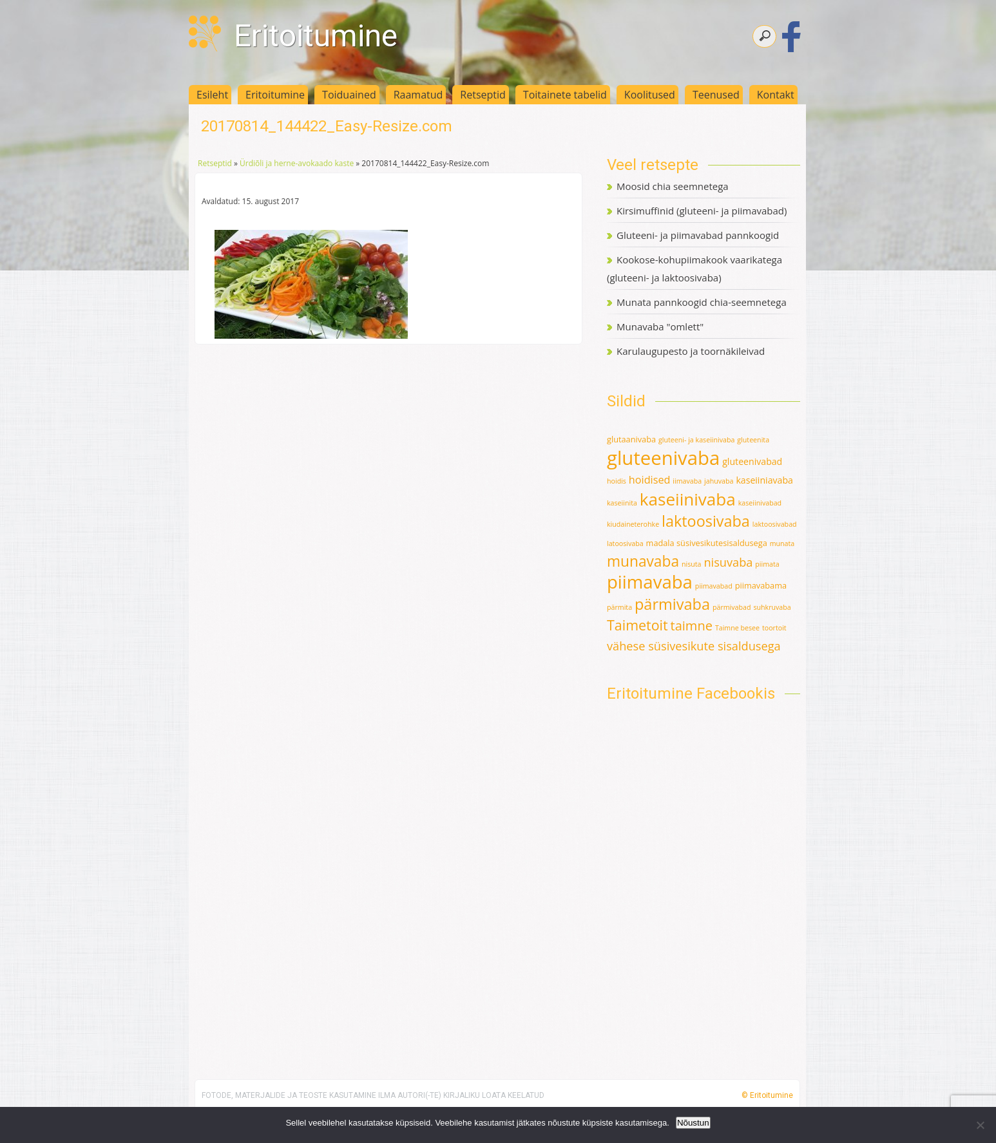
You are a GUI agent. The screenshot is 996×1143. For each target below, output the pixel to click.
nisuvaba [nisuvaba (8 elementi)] (728, 562)
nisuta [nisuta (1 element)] (692, 564)
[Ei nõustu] (979, 1125)
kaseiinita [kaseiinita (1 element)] (622, 502)
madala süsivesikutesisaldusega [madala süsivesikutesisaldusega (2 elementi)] (706, 543)
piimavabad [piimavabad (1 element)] (714, 585)
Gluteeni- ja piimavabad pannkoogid (698, 235)
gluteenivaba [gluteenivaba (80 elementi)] (663, 458)
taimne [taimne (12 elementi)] (692, 625)
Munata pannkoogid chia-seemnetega (702, 302)
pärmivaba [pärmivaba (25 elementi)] (672, 604)
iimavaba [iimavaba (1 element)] (687, 481)
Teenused (716, 95)
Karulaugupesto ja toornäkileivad (691, 351)
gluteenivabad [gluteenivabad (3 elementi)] (752, 461)
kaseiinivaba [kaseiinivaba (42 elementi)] (688, 499)
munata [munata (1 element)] (782, 543)
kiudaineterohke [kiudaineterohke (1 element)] (633, 524)
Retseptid (483, 95)
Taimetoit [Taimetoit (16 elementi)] (637, 625)
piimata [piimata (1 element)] (767, 564)
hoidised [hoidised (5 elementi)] (650, 480)
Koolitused (649, 95)
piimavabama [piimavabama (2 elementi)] (761, 585)
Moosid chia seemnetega (673, 186)
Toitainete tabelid (565, 95)
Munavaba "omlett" (660, 326)
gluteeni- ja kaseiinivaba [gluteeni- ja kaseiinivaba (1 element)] (696, 439)
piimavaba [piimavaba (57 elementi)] (650, 582)
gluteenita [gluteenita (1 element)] (753, 439)
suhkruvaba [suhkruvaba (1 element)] (771, 607)
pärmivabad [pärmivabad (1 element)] (732, 607)
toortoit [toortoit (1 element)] (774, 627)
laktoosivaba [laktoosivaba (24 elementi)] (706, 521)
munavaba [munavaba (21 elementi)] (643, 561)
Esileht (212, 95)
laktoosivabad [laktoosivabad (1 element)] (774, 524)
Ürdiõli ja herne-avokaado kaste (297, 163)
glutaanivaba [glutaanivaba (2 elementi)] (631, 439)
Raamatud (418, 95)
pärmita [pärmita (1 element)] (619, 607)
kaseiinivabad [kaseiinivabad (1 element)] (759, 502)
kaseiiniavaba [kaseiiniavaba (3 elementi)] (764, 480)
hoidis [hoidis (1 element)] (616, 481)
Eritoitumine (315, 35)
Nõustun (693, 1123)
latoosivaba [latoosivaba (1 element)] (625, 543)
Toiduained (349, 95)
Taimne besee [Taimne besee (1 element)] (737, 627)
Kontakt (775, 95)
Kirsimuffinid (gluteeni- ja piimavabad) (702, 210)
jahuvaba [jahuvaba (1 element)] (718, 481)
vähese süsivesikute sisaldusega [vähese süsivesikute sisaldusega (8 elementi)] (694, 646)
